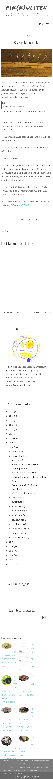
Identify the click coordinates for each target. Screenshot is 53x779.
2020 (11, 438)
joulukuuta (17, 451)
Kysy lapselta (18, 460)
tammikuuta (18, 537)
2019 (11, 443)
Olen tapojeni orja (21, 469)
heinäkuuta (18, 511)
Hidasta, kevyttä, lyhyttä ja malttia (29, 477)
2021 (11, 434)
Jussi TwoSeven (25, 205)
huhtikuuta (18, 524)
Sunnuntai (17, 481)
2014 (11, 555)
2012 (11, 564)
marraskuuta (18, 456)
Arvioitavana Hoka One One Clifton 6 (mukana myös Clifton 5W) (26, 720)
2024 (11, 420)
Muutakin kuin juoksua (24, 473)
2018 (11, 447)
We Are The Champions (24, 493)
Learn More (22, 777)
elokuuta (16, 506)
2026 (11, 412)
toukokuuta (18, 520)
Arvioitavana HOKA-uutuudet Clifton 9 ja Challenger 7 (9, 720)
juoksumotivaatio (26, 220)
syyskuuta (17, 502)
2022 (11, 429)
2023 (11, 425)
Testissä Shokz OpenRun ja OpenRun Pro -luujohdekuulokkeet (9, 656)
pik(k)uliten (26, 7)
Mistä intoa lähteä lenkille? (26, 464)
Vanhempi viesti (40, 312)
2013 (11, 560)
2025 (11, 416)
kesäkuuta (17, 515)
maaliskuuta (18, 529)
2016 (11, 546)
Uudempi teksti (12, 312)
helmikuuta (18, 533)
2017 (11, 542)
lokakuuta (17, 497)
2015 (11, 551)
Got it (35, 777)
